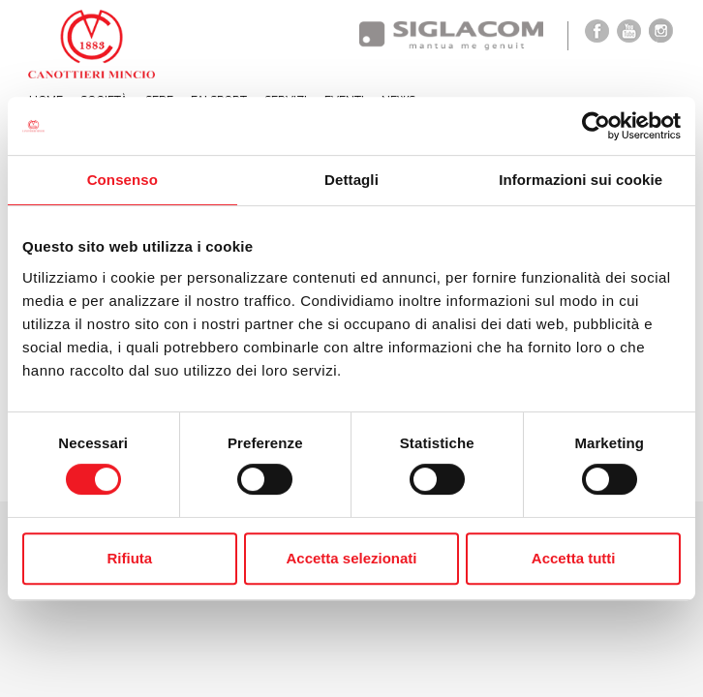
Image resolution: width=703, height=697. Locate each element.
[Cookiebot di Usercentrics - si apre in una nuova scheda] (596, 125)
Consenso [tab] (122, 179)
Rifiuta (129, 558)
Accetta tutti (574, 558)
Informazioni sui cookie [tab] (580, 179)
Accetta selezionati (351, 558)
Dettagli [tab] (351, 179)
